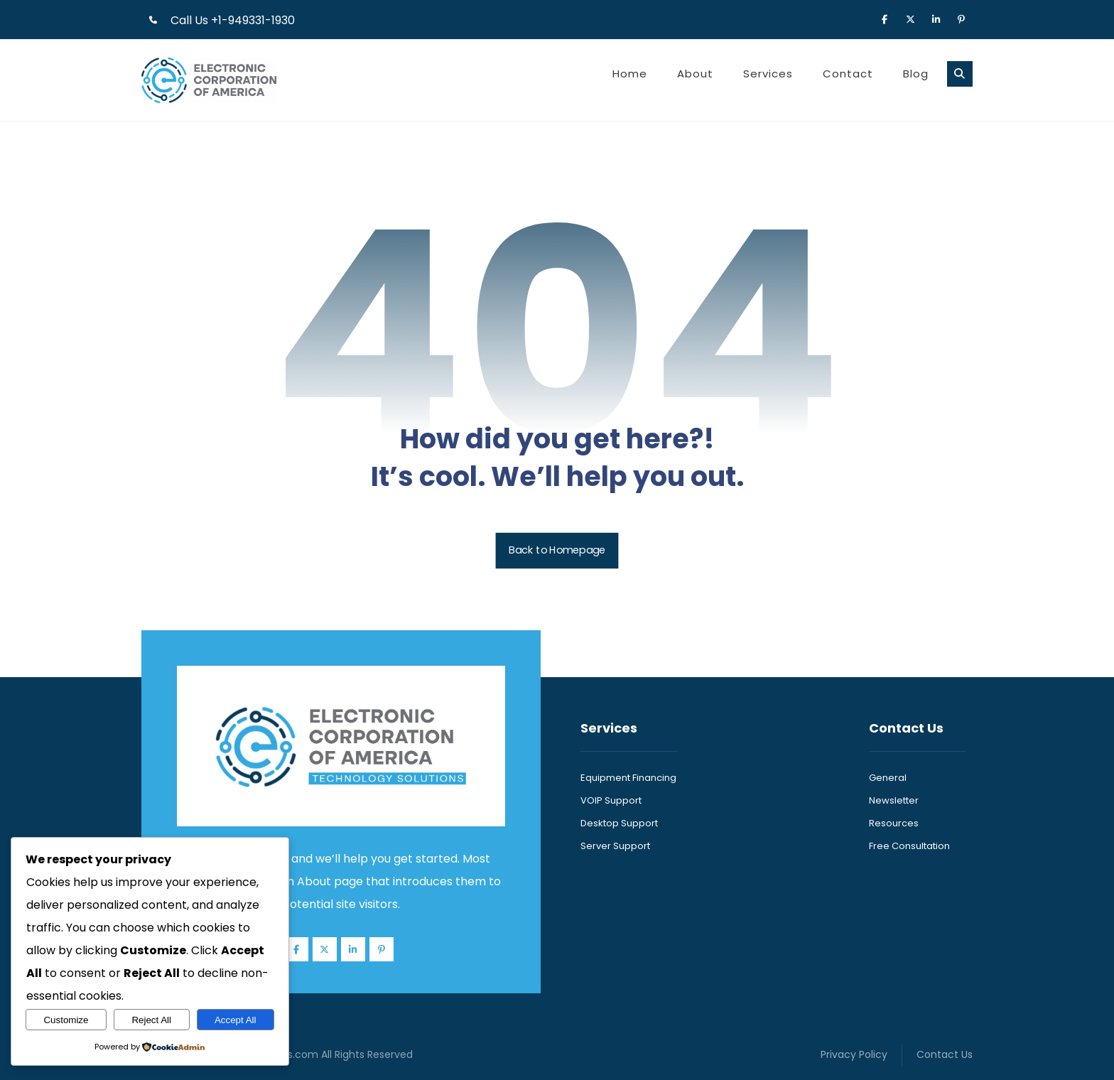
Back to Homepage (557, 550)
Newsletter (894, 800)
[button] (884, 18)
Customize (65, 1020)
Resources (894, 823)
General (888, 777)
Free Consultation (909, 846)
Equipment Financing (628, 777)
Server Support (615, 846)
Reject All (151, 1020)
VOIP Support (611, 800)
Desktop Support (619, 823)
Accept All (235, 1020)
